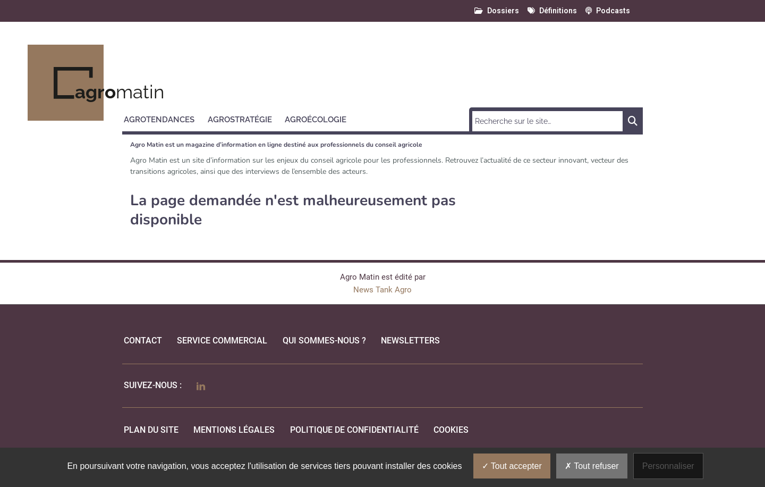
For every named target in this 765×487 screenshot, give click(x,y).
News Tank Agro (382, 290)
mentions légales (234, 430)
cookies (451, 430)
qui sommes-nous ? (324, 340)
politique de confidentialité (354, 430)
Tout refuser (592, 466)
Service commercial (222, 340)
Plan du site (151, 430)
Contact (143, 340)
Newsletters (410, 340)
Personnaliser (668, 466)
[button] (164, 118)
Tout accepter (512, 466)
